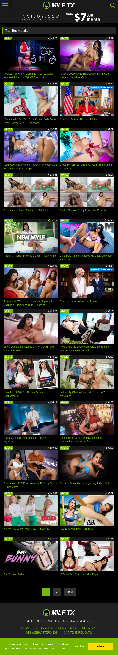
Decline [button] (79, 646)
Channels (44, 628)
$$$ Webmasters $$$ (41, 632)
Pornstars (67, 628)
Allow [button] (100, 646)
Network (89, 628)
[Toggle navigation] (5, 5)
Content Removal (78, 632)
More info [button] (65, 646)
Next (70, 591)
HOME (25, 628)
